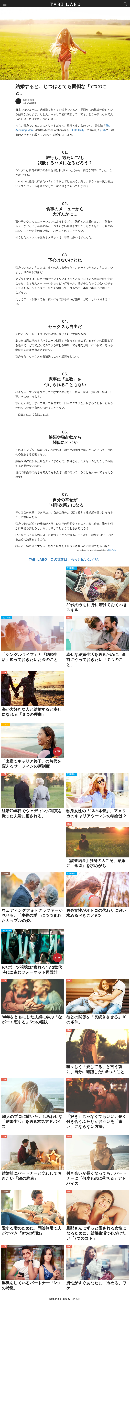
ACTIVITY (6, 726)
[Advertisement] (65, 1362)
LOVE (69, 619)
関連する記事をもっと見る (64, 1300)
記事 (103, 131)
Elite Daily (78, 131)
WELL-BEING (71, 569)
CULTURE (6, 875)
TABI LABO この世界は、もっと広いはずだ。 (65, 560)
